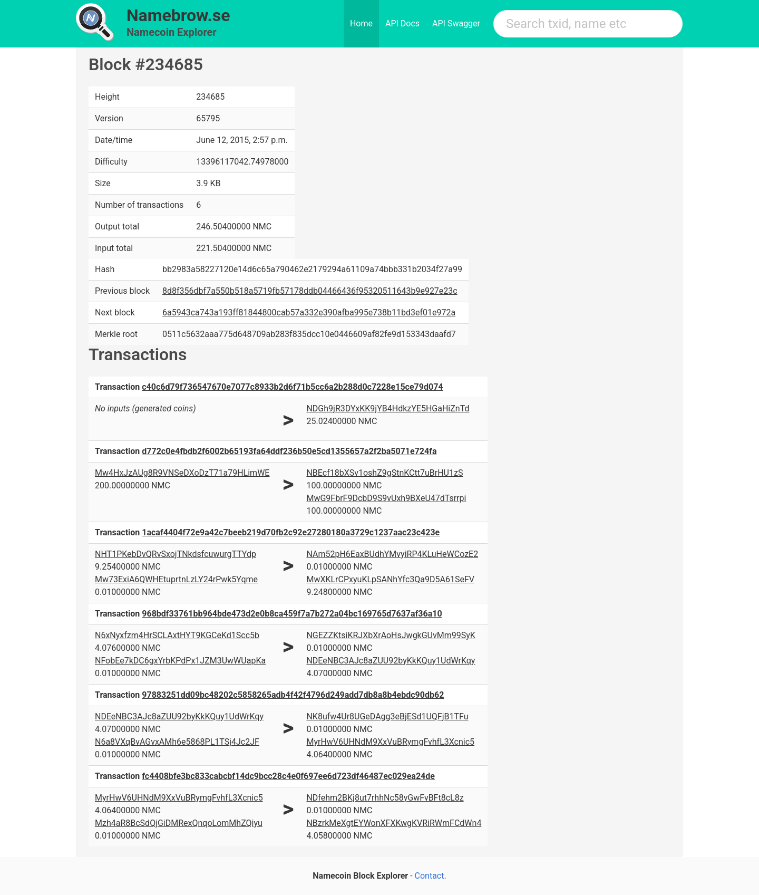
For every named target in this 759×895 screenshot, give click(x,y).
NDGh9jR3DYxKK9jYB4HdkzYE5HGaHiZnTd (387, 408)
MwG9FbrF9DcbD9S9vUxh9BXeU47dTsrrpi (386, 498)
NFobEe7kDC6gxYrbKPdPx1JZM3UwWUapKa (180, 661)
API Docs (402, 23)
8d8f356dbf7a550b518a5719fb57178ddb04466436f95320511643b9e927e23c (310, 291)
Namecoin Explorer (171, 32)
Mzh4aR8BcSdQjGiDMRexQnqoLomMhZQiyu (178, 823)
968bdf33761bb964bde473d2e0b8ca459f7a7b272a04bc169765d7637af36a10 (292, 614)
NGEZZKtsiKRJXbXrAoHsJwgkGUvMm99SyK (390, 635)
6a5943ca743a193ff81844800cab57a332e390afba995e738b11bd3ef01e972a (308, 312)
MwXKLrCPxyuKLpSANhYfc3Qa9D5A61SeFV (390, 579)
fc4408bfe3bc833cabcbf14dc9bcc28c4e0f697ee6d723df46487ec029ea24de (288, 776)
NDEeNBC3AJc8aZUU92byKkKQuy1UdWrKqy (390, 661)
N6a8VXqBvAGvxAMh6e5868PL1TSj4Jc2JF (177, 742)
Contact (429, 876)
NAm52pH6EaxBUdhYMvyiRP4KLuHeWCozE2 (392, 554)
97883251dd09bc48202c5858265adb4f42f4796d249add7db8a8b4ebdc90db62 (293, 695)
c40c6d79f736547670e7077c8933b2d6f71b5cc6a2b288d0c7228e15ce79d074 (292, 387)
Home (361, 23)
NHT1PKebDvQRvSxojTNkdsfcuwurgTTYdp (175, 554)
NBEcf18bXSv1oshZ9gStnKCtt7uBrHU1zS (384, 473)
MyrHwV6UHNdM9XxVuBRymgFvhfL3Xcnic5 (390, 742)
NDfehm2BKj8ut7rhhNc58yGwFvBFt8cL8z (384, 798)
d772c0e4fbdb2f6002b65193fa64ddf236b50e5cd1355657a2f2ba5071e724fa (289, 451)
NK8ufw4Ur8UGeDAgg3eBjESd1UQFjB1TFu (387, 716)
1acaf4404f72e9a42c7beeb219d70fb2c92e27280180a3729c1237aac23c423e (291, 532)
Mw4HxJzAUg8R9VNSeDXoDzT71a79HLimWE (182, 473)
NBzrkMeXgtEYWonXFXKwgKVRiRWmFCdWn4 (393, 823)
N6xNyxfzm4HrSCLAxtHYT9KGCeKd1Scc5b (177, 635)
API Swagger (456, 23)
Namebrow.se (178, 15)
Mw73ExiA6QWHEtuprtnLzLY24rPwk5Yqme (176, 579)
